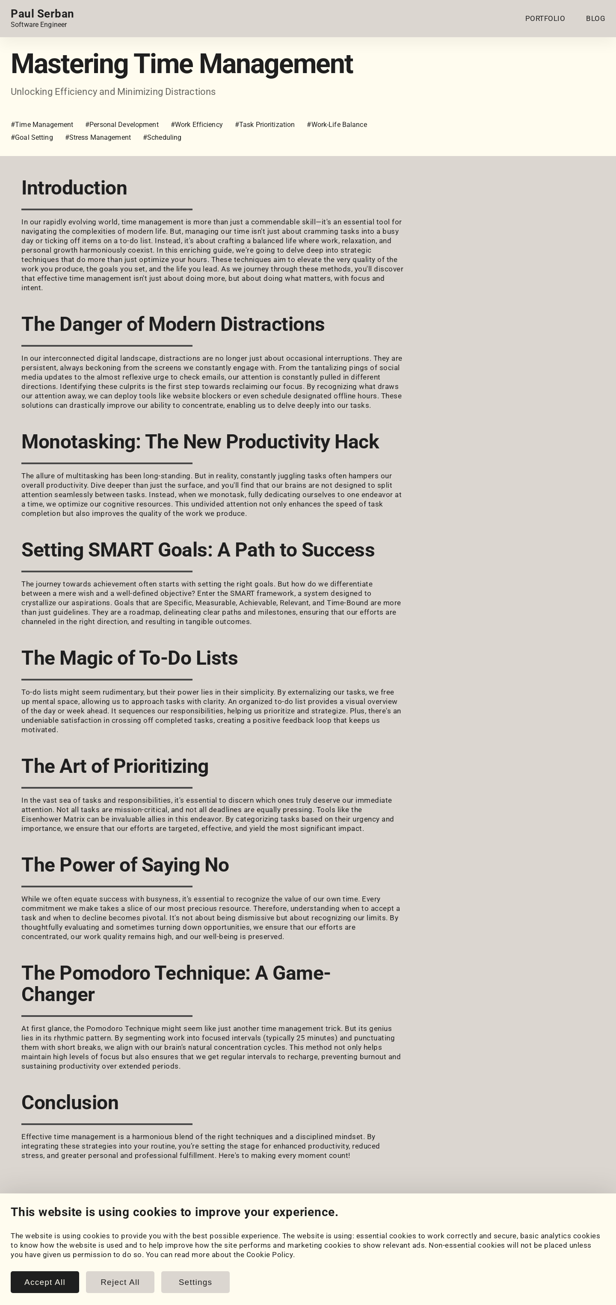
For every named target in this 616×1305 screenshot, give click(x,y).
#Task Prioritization (265, 125)
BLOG (595, 18)
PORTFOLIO (545, 18)
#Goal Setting (32, 137)
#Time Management (42, 125)
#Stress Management (98, 137)
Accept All (44, 1282)
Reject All (120, 1282)
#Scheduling (162, 137)
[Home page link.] (42, 18)
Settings (196, 1282)
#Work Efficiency (197, 125)
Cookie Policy (269, 1254)
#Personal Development (122, 125)
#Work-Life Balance (337, 125)
